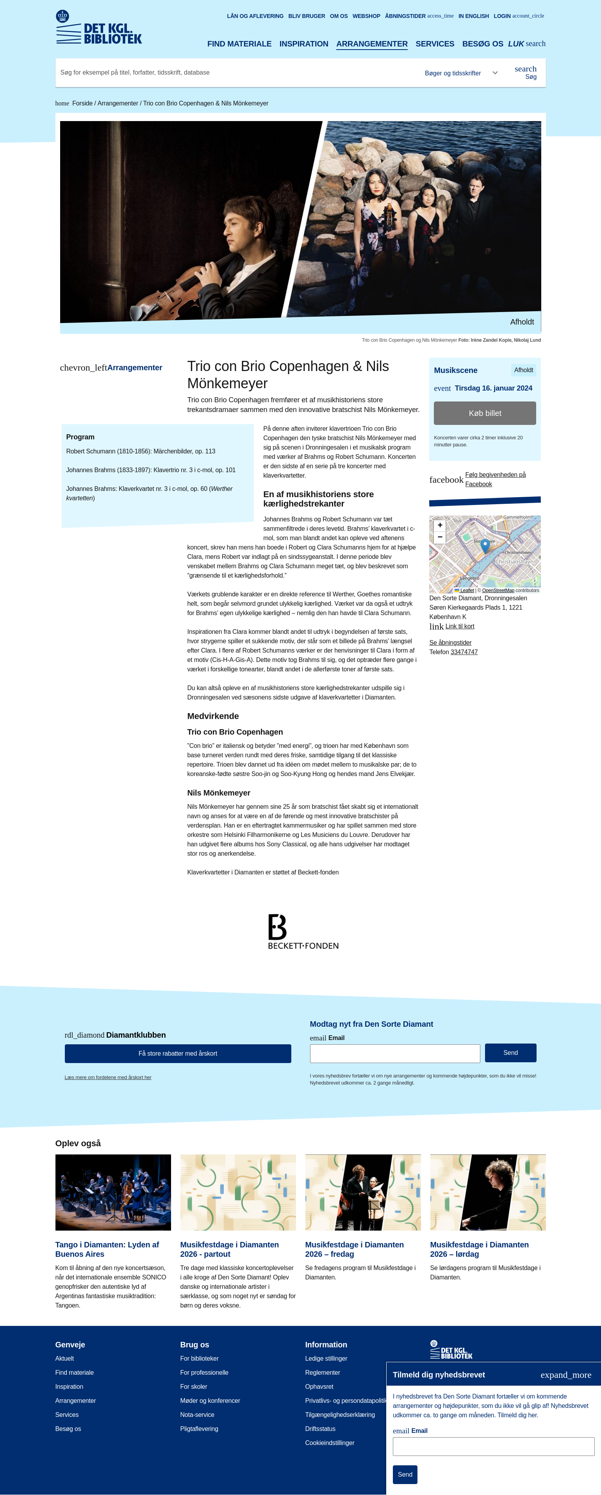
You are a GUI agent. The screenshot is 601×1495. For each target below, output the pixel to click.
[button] (485, 547)
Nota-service (197, 1414)
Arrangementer (372, 43)
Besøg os (482, 43)
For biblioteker (199, 1358)
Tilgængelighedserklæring (340, 1414)
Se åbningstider (450, 642)
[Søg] (525, 73)
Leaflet (464, 590)
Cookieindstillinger (330, 1443)
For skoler (193, 1386)
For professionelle (204, 1372)
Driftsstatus (320, 1428)
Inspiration (304, 43)
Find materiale (239, 43)
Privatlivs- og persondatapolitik (346, 1400)
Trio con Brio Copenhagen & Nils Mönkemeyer (205, 103)
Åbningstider (419, 16)
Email (327, 1038)
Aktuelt (64, 1358)
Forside (75, 103)
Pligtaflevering (199, 1428)
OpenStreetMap (498, 590)
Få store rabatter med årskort (178, 1053)
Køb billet (485, 413)
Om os (339, 16)
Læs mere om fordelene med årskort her (108, 1077)
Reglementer (322, 1372)
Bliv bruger (306, 16)
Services (435, 43)
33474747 (464, 652)
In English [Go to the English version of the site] (473, 16)
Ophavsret (319, 1386)
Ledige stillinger (326, 1358)
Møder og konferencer (210, 1400)
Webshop (366, 16)
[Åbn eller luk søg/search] (527, 44)
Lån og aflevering (255, 16)
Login (519, 16)
